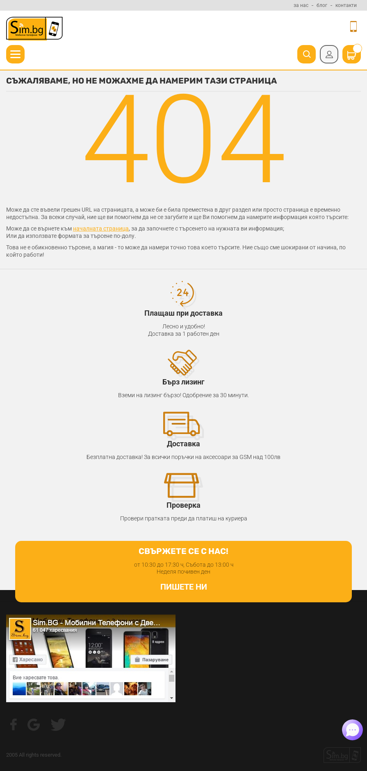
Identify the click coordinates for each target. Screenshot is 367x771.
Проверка (183, 505)
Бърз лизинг (183, 382)
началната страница (101, 228)
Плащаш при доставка (183, 313)
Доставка (183, 443)
